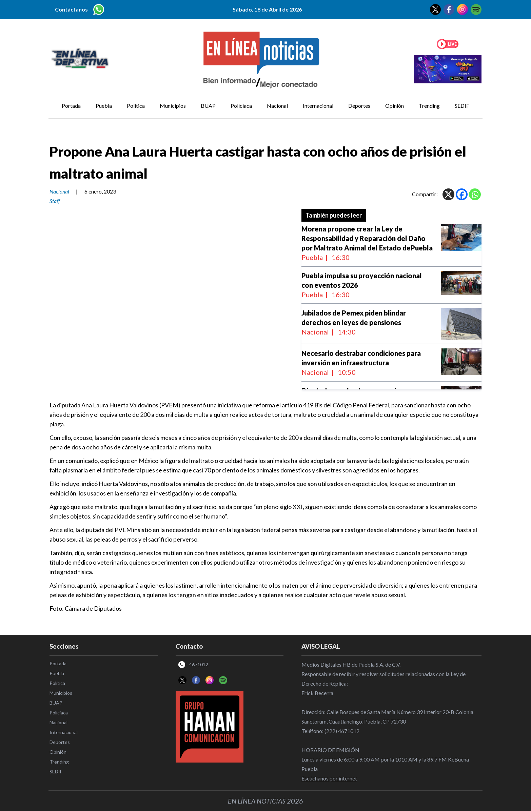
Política (136, 105)
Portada (71, 105)
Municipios (173, 105)
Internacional (318, 105)
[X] (448, 194)
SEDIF (462, 105)
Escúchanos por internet (329, 778)
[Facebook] (462, 194)
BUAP (208, 105)
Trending (429, 105)
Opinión (394, 105)
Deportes (359, 105)
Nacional (277, 105)
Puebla (104, 105)
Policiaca (241, 105)
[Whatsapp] (475, 194)
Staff (55, 201)
